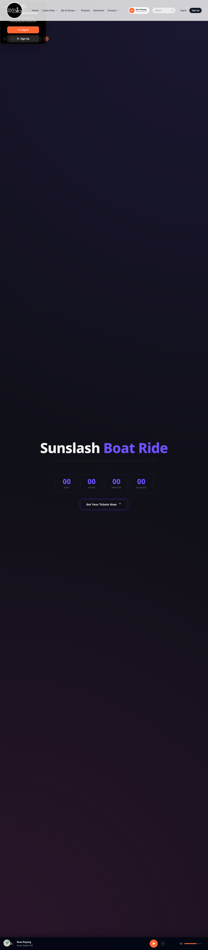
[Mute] (181, 943)
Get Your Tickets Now (104, 504)
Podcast (85, 10)
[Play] (131, 10)
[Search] (172, 10)
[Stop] (163, 944)
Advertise (98, 10)
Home (35, 10)
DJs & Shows (69, 10)
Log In (183, 10)
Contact (113, 10)
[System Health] (6, 943)
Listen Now (50, 10)
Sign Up (195, 10)
